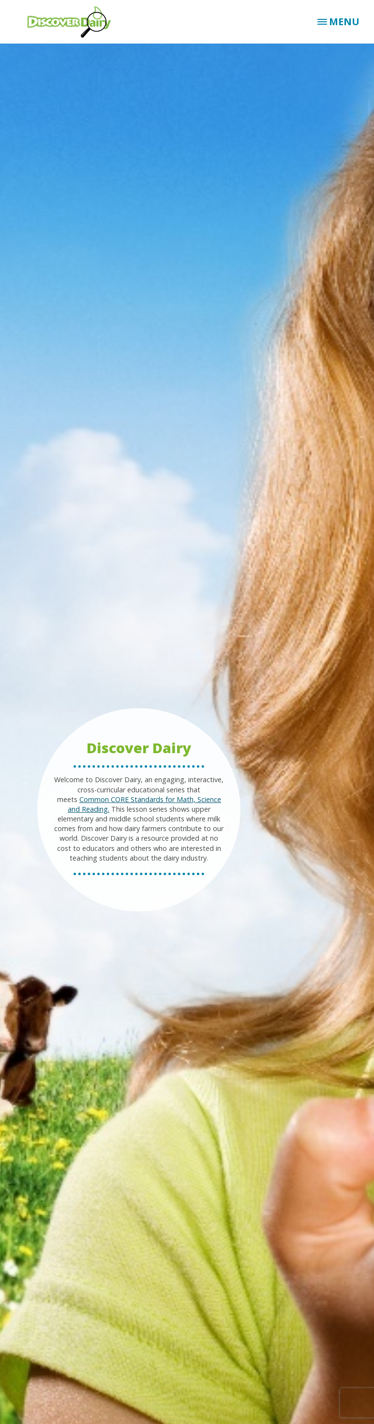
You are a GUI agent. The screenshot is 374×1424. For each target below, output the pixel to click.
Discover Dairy (73, 22)
